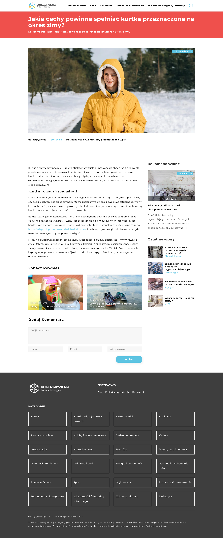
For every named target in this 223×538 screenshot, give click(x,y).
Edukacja (165, 416)
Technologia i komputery (47, 496)
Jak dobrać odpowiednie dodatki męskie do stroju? (179, 283)
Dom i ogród (124, 416)
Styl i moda (106, 5)
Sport (93, 5)
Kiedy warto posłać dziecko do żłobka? (53, 306)
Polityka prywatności (117, 392)
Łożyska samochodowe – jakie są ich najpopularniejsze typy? (179, 266)
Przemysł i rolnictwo (44, 463)
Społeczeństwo (40, 482)
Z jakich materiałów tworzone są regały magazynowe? (176, 250)
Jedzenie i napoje (127, 435)
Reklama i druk (84, 463)
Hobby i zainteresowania (90, 435)
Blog (100, 392)
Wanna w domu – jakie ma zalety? (179, 299)
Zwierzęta (165, 496)
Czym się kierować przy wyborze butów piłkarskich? (113, 305)
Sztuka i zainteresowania (130, 5)
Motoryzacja (39, 449)
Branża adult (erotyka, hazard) (88, 419)
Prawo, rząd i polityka (173, 449)
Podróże (121, 449)
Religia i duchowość (129, 463)
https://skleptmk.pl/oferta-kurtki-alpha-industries (57, 229)
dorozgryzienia (37, 139)
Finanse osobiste (77, 5)
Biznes (35, 416)
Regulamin (138, 392)
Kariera (163, 435)
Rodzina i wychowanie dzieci (173, 466)
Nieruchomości (83, 449)
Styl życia (56, 139)
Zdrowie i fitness (127, 496)
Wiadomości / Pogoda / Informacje (166, 5)
